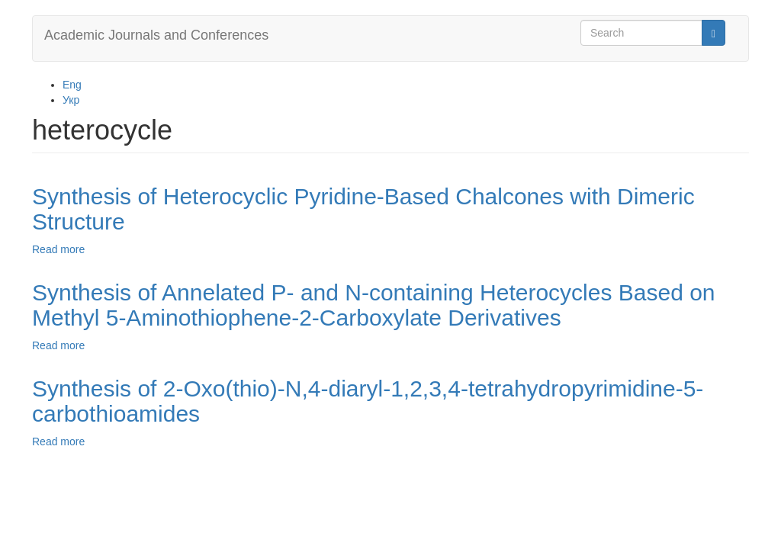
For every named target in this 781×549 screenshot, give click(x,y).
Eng (72, 85)
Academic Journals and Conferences (156, 35)
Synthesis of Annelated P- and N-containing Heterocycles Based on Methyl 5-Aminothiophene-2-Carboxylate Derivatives (373, 305)
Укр (71, 100)
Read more (58, 249)
